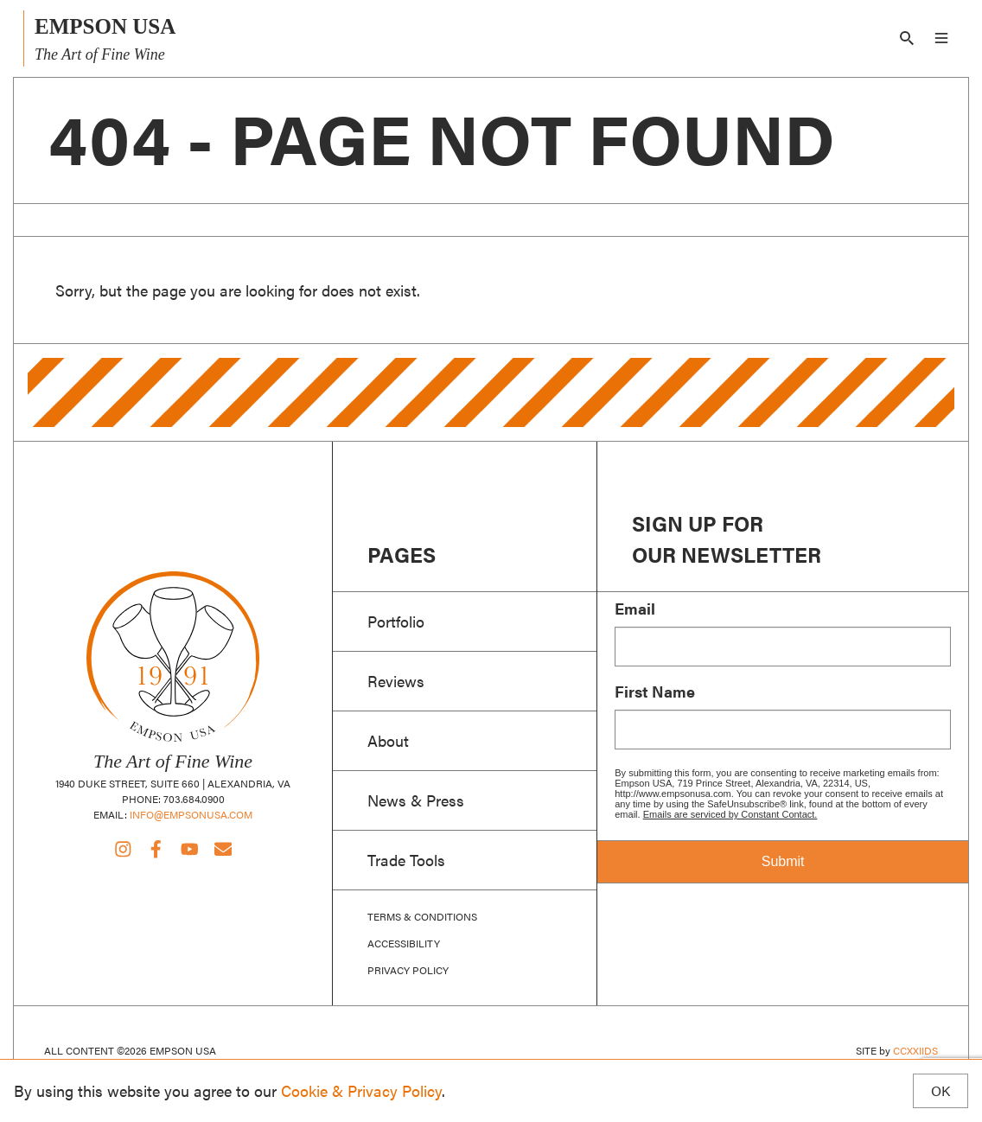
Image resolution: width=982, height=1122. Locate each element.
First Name (655, 691)
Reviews (395, 680)
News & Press (415, 799)
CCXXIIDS (915, 1050)
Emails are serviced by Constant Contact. (730, 814)
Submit (783, 861)
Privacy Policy (408, 970)
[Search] (907, 38)
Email (635, 608)
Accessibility (403, 943)
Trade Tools (406, 859)
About (388, 740)
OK (940, 1090)
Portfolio (395, 620)
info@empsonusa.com (191, 814)
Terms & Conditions (422, 917)
